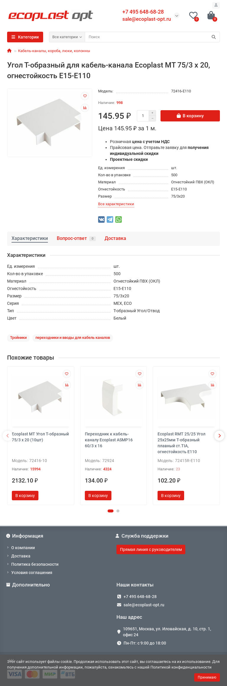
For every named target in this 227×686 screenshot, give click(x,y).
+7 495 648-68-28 (140, 596)
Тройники (18, 337)
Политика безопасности (35, 564)
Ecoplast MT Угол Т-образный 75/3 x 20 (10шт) (40, 437)
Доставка (115, 238)
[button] (111, 510)
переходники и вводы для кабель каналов (72, 337)
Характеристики (30, 238)
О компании (23, 547)
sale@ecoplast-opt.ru (146, 19)
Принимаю (207, 677)
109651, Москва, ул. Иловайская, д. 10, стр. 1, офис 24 (167, 631)
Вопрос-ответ (76, 238)
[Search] (152, 37)
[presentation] (8, 436)
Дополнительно (28, 585)
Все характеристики (116, 204)
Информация (25, 536)
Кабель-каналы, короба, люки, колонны (54, 51)
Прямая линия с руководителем (151, 549)
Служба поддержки (142, 536)
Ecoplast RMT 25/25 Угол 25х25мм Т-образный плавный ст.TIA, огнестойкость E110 (181, 443)
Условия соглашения (31, 572)
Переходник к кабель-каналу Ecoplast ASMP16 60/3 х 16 (109, 440)
